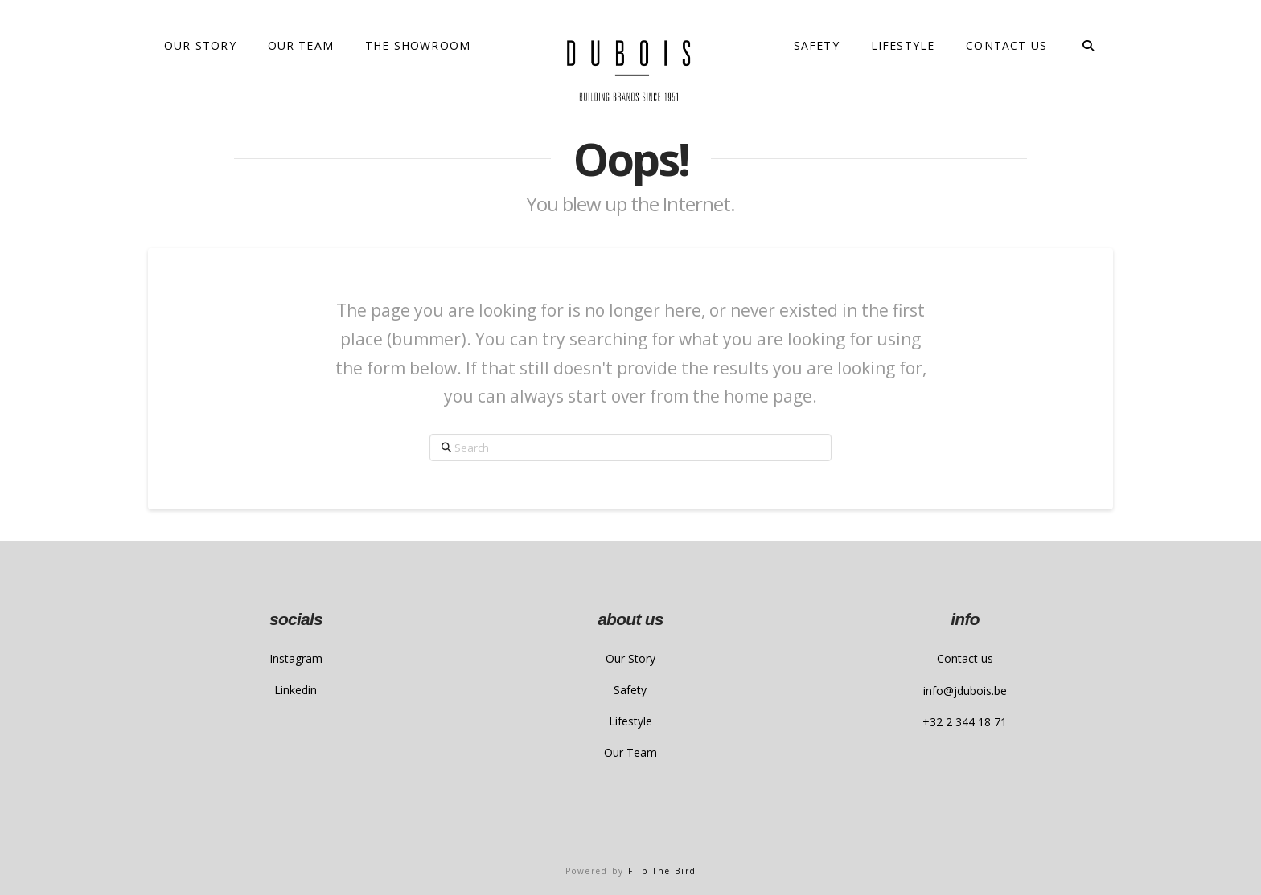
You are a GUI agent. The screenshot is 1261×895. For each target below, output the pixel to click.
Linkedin (295, 689)
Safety (630, 689)
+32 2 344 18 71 (964, 721)
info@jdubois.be (965, 690)
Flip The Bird (662, 871)
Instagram (295, 658)
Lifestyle (630, 721)
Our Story (630, 658)
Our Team (630, 752)
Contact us (965, 658)
